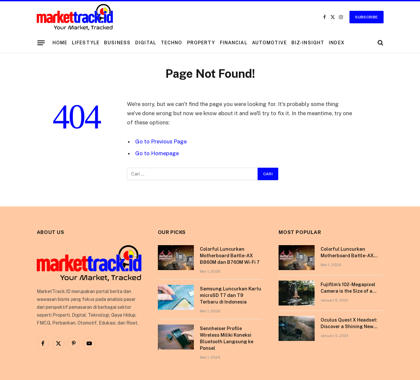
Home (59, 42)
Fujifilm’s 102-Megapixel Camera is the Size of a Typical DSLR (348, 288)
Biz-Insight (307, 42)
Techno (171, 42)
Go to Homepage (157, 153)
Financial (233, 42)
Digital (145, 42)
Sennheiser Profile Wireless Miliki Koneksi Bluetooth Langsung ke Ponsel (226, 338)
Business (117, 42)
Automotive (269, 42)
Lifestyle (85, 42)
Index (337, 42)
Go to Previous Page (161, 141)
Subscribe (366, 17)
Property (201, 42)
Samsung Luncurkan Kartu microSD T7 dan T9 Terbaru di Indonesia (230, 295)
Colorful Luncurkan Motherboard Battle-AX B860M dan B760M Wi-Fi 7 (230, 255)
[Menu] (40, 42)
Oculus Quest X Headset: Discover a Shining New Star (349, 323)
